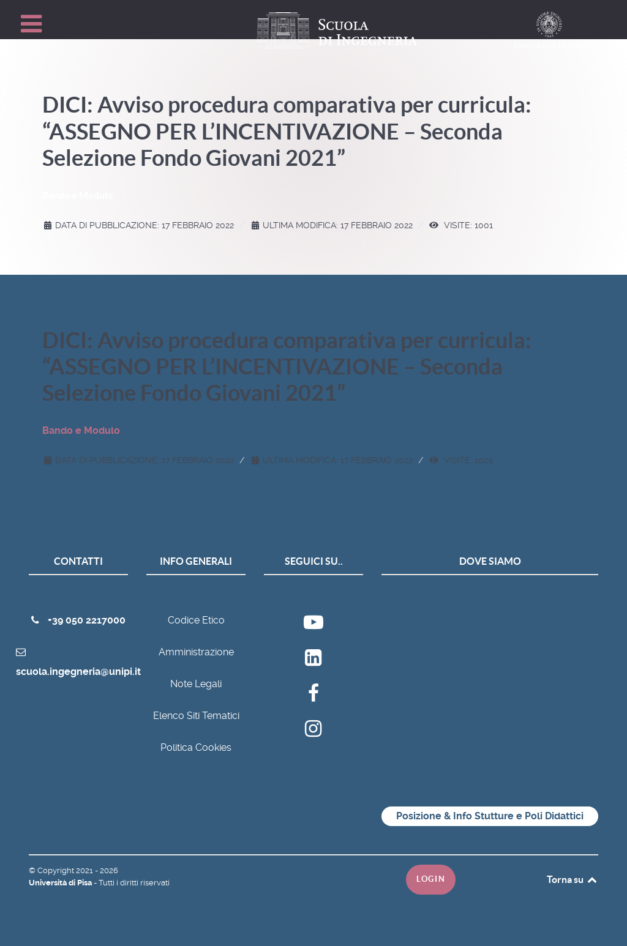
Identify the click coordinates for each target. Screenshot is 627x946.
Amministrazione (196, 652)
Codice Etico (196, 620)
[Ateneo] (313, 664)
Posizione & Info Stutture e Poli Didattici (490, 816)
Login (430, 879)
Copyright (56, 870)
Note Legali (196, 684)
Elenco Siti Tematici (196, 715)
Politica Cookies (195, 747)
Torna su (572, 879)
